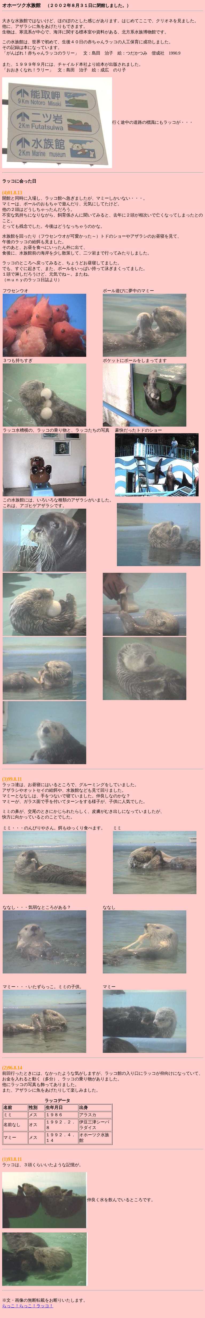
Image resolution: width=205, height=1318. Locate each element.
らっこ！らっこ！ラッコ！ (27, 1306)
